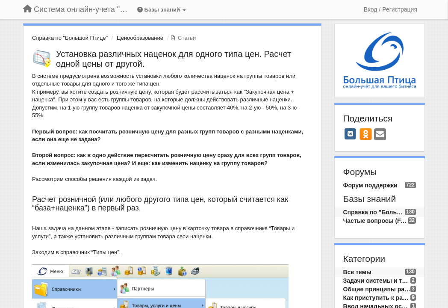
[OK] (366, 133)
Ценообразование (140, 38)
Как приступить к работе (377, 297)
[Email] (380, 134)
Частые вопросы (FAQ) (375, 220)
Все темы (357, 272)
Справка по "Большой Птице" (70, 38)
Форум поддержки (370, 185)
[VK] (350, 133)
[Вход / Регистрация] (390, 9)
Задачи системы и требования (377, 280)
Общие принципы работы (377, 289)
